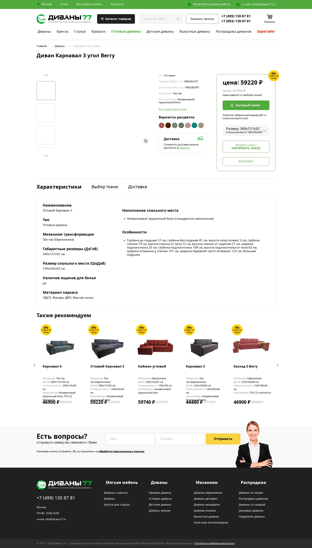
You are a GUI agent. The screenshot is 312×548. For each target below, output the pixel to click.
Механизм (207, 483)
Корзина (269, 22)
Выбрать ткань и (246, 146)
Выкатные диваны (194, 31)
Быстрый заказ (248, 105)
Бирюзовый (194, 125)
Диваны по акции (251, 493)
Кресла (62, 31)
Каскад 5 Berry (245, 367)
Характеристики (59, 187)
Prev (46, 75)
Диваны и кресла (116, 493)
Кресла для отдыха (117, 505)
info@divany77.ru (263, 4)
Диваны (44, 31)
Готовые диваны (126, 31)
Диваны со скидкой (252, 505)
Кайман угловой (152, 367)
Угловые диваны (160, 499)
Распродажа (253, 483)
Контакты (117, 4)
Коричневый (168, 125)
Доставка (137, 187)
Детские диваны (160, 31)
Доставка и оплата (89, 4)
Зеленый (181, 125)
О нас (64, 4)
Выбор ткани (105, 187)
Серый (174, 125)
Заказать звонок (202, 19)
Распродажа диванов (233, 31)
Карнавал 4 (52, 367)
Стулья (80, 31)
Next (46, 156)
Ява (188, 125)
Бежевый (201, 125)
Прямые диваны (160, 493)
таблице (184, 148)
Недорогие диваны (252, 517)
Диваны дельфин (205, 499)
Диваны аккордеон (207, 505)
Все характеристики (172, 109)
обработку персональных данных (121, 451)
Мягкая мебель (122, 483)
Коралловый (161, 125)
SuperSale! (266, 31)
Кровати (98, 31)
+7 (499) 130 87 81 (236, 16)
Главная (42, 46)
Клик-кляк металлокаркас (211, 523)
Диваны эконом (159, 511)
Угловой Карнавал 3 (107, 367)
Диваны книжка (205, 511)
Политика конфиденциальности (214, 543)
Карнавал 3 (195, 367)
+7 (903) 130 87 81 (236, 21)
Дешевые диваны (251, 511)
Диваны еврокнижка (208, 493)
